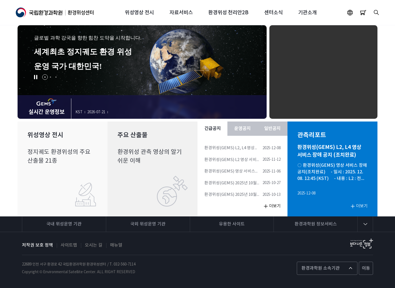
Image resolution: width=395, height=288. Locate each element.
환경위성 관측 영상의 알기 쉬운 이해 (149, 156)
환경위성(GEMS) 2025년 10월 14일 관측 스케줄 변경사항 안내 (231, 195)
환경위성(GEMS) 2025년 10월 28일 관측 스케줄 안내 (230, 183)
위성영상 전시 (139, 13)
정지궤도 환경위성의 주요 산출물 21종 (59, 156)
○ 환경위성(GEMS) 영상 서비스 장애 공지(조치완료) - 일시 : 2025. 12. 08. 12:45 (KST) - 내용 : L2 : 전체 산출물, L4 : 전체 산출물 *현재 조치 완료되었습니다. (332, 172)
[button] (35, 77)
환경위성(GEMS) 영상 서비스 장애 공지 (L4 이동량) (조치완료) (232, 171)
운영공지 (242, 128)
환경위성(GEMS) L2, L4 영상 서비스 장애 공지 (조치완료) (229, 148)
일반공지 (272, 128)
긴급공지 (212, 128)
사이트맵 (69, 245)
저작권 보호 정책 (37, 245)
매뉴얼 (116, 245)
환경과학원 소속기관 (320, 268)
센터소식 (273, 13)
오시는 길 (93, 245)
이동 (366, 268)
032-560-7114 (125, 264)
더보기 (275, 206)
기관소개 (307, 13)
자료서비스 (181, 13)
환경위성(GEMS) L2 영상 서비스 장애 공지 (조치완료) (232, 160)
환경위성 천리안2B (228, 13)
